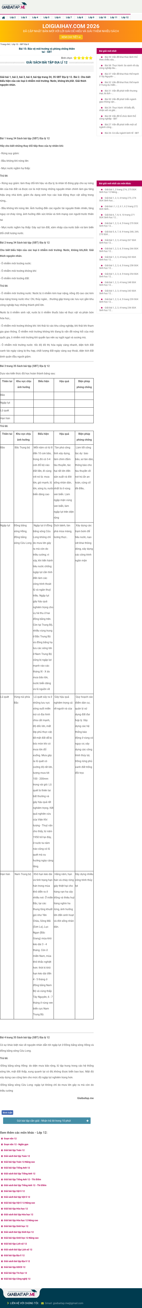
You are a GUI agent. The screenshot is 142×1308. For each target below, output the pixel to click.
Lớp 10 (102, 17)
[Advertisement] (47, 113)
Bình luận (7, 1112)
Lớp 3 (24, 17)
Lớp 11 (113, 17)
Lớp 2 (13, 17)
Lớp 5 (46, 17)
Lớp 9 (91, 17)
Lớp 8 (80, 17)
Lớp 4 (35, 17)
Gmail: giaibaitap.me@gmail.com (64, 1303)
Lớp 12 (125, 17)
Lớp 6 (58, 17)
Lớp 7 (69, 17)
